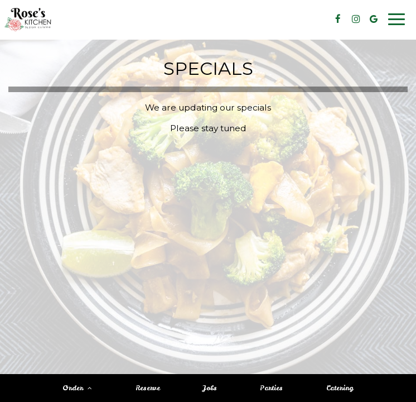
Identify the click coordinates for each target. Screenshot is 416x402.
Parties (271, 388)
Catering (340, 388)
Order (77, 388)
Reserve (148, 388)
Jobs (210, 388)
